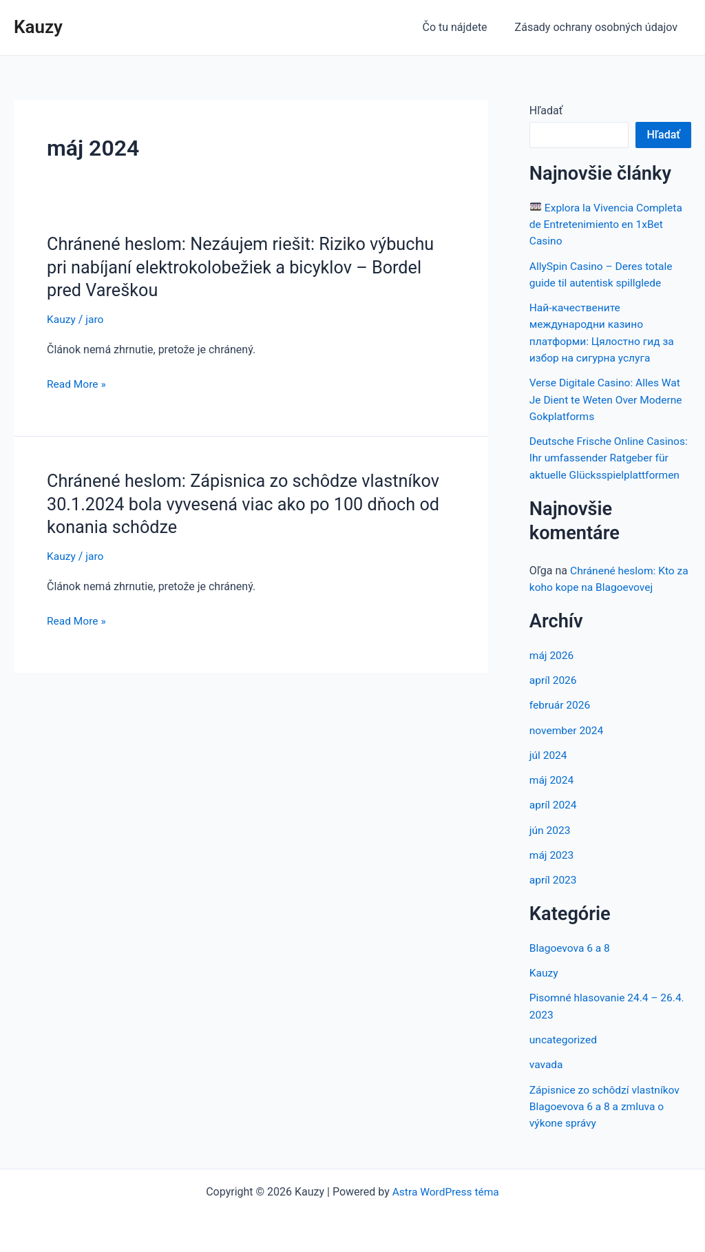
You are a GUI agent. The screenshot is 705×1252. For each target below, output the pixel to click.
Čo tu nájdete (462, 27)
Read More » (77, 384)
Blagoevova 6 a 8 (571, 959)
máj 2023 (552, 866)
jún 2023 (550, 841)
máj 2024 (552, 792)
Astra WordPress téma (445, 1191)
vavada (546, 1074)
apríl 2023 (553, 891)
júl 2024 (548, 767)
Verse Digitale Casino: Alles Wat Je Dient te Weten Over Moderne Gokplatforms (608, 398)
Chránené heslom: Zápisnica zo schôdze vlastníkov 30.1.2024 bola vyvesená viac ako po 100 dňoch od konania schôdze (249, 503)
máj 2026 (552, 668)
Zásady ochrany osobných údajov (599, 27)
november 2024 (567, 742)
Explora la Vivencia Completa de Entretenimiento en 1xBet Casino (607, 224)
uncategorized (564, 1049)
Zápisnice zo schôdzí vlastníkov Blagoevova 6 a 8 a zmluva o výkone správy (606, 1116)
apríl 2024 (553, 817)
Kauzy (38, 27)
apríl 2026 (553, 693)
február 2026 (560, 717)
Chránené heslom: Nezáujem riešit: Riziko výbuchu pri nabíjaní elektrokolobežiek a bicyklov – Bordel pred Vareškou (246, 267)
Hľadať (545, 110)
